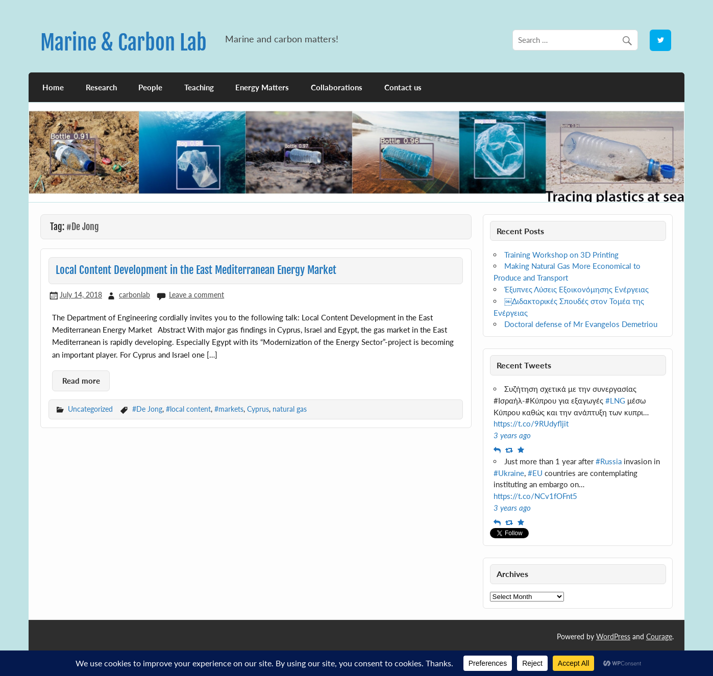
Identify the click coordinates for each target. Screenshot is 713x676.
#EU (535, 473)
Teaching (199, 87)
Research (101, 87)
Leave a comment (196, 294)
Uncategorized (90, 409)
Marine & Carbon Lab (123, 43)
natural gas (290, 409)
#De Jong (147, 409)
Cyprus (258, 409)
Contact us (403, 87)
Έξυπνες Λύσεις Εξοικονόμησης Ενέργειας (576, 289)
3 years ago (512, 435)
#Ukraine (509, 473)
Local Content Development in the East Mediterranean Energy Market (196, 270)
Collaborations (336, 87)
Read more (81, 380)
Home (53, 87)
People (150, 87)
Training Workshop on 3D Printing (561, 254)
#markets (228, 409)
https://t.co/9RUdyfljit (531, 423)
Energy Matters (262, 87)
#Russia (609, 461)
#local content (188, 409)
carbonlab (134, 294)
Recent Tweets (524, 365)
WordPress (613, 636)
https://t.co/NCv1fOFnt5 (535, 495)
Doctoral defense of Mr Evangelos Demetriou (580, 324)
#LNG (615, 400)
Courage (659, 636)
